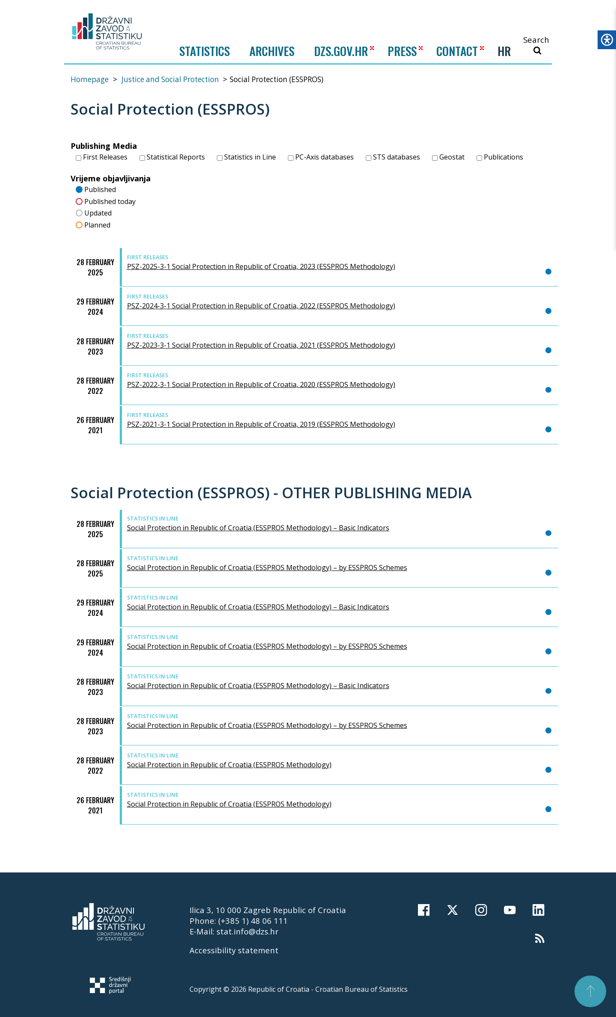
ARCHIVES (271, 50)
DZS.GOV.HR (341, 50)
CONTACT (457, 50)
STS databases (393, 157)
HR (504, 51)
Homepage (90, 79)
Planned (93, 224)
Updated (94, 212)
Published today (106, 200)
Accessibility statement (234, 950)
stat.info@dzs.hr (247, 931)
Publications (500, 157)
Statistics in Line (246, 157)
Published (96, 188)
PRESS (402, 50)
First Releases (101, 157)
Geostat (448, 157)
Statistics (204, 51)
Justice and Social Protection (170, 79)
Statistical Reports (172, 157)
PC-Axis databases (321, 157)
